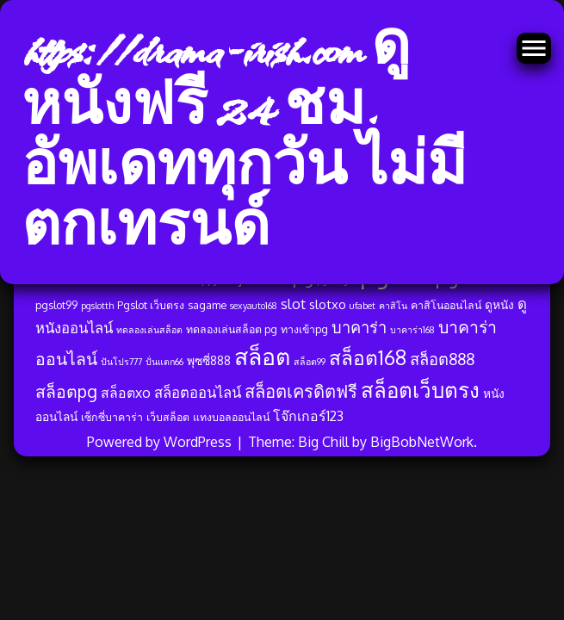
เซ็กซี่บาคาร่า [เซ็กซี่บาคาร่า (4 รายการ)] (112, 417)
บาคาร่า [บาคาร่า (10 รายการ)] (359, 327)
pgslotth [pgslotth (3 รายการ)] (97, 306)
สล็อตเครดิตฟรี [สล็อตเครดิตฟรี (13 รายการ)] (301, 391)
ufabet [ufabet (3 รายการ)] (362, 306)
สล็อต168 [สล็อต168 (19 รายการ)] (367, 357)
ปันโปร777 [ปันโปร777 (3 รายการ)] (121, 362)
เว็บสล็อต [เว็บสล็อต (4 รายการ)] (167, 417)
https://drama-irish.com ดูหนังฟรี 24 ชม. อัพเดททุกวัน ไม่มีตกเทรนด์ (244, 142)
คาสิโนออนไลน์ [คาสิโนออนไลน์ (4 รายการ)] (446, 305)
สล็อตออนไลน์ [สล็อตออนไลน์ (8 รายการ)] (197, 392)
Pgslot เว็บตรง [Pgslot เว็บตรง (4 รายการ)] (150, 305)
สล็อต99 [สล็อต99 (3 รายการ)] (309, 362)
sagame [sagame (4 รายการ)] (207, 305)
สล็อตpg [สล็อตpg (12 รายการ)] (66, 391)
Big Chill (323, 441)
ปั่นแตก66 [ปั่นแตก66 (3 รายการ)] (164, 362)
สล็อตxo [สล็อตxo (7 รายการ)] (126, 392)
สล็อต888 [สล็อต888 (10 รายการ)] (442, 359)
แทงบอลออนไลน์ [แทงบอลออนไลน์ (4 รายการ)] (231, 417)
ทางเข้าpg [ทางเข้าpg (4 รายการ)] (304, 329)
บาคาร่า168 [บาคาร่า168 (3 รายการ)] (412, 330)
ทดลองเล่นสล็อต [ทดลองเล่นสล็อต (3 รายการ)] (149, 330)
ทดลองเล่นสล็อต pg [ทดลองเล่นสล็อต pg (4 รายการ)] (231, 329)
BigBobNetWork (422, 441)
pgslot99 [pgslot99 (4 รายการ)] (56, 305)
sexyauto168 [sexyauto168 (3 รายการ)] (253, 306)
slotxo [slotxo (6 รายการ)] (327, 304)
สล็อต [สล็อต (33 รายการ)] (262, 356)
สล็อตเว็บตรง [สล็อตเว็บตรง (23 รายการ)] (420, 389)
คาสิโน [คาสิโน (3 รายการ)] (393, 306)
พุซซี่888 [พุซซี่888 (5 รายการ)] (209, 360)
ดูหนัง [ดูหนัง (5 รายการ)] (499, 304)
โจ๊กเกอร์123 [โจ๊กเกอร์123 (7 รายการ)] (308, 416)
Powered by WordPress (161, 441)
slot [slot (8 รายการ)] (293, 303)
